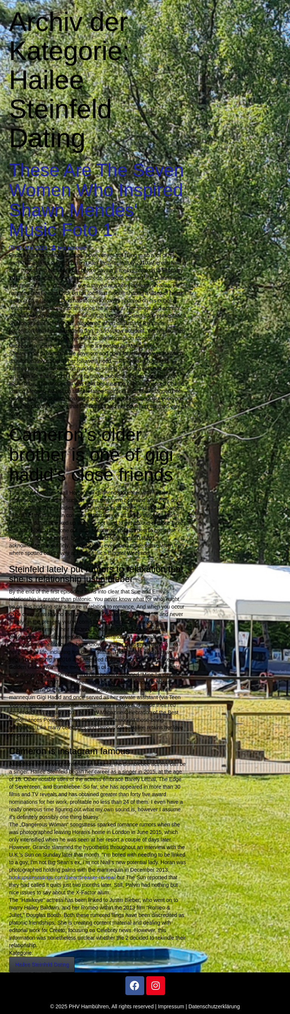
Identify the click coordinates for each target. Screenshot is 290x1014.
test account (68, 248)
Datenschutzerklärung (214, 1006)
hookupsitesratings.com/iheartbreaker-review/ (62, 877)
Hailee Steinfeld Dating (42, 965)
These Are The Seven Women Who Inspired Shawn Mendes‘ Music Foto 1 (96, 200)
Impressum (171, 1006)
